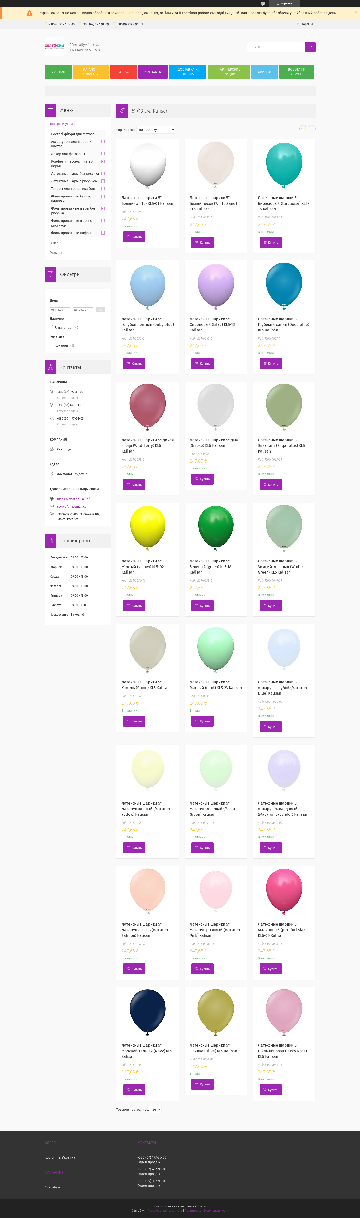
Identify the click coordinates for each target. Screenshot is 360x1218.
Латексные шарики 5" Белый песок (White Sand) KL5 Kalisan (213, 203)
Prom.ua (200, 1206)
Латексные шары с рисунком (74, 181)
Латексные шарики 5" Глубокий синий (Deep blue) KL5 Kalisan (283, 324)
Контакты (153, 72)
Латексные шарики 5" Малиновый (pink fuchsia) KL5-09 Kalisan (281, 930)
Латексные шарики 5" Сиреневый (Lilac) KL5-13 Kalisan (212, 324)
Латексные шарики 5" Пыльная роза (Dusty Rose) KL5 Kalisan (282, 1051)
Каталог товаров (90, 71)
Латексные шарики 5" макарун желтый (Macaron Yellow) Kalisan (146, 809)
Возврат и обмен (297, 71)
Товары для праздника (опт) (74, 189)
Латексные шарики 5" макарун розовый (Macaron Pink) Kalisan (215, 930)
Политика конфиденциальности (206, 1210)
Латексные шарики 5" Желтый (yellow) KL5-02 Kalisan (143, 567)
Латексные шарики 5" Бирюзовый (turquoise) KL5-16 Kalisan (283, 203)
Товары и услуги (63, 124)
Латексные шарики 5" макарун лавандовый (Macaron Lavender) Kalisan (282, 809)
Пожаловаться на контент (164, 1210)
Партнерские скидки (228, 71)
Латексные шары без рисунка (75, 174)
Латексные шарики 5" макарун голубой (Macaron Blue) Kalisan (282, 688)
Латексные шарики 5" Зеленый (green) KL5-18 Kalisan (210, 567)
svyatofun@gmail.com (73, 506)
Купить (137, 237)
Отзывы (56, 253)
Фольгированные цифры (71, 233)
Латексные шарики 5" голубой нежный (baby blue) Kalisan (148, 324)
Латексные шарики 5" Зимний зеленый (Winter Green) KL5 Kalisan (280, 567)
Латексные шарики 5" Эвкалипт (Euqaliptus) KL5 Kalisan (281, 446)
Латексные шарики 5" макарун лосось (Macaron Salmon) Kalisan (145, 930)
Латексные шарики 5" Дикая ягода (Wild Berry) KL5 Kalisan (148, 446)
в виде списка (312, 129)
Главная (58, 72)
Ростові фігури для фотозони (74, 134)
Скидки (264, 72)
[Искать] (310, 47)
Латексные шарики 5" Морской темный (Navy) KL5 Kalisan (147, 1051)
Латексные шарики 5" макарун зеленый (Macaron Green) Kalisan (215, 809)
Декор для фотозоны (68, 154)
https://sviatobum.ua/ (73, 499)
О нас (124, 72)
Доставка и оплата (188, 71)
